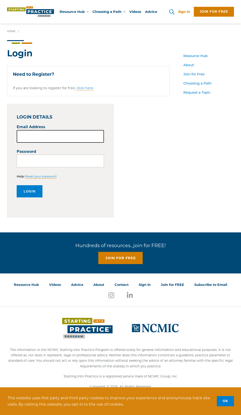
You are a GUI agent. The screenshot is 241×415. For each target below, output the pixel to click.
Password (26, 151)
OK (225, 401)
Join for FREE (172, 285)
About (188, 65)
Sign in (184, 12)
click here (85, 88)
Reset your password (41, 176)
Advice (151, 12)
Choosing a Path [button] (109, 12)
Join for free (214, 11)
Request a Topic (196, 92)
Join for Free (193, 74)
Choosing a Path (197, 83)
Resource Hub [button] (74, 12)
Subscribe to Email (210, 285)
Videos (135, 12)
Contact (122, 285)
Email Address (31, 127)
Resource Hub (195, 56)
